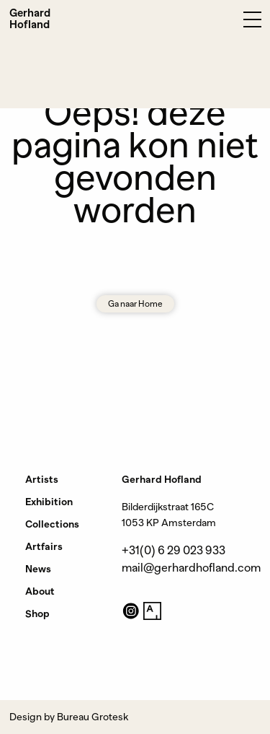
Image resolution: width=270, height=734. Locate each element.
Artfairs (44, 546)
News (38, 568)
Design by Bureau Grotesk (68, 716)
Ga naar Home (135, 304)
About (40, 591)
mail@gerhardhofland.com (191, 568)
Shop (37, 613)
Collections (52, 524)
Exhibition (49, 501)
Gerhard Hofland (29, 18)
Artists (41, 479)
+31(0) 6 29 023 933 (173, 550)
